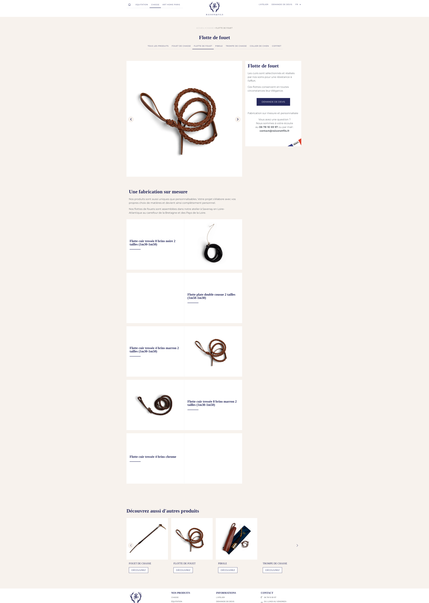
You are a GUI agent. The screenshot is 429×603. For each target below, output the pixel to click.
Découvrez (138, 570)
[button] (131, 119)
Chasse (210, 28)
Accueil (200, 28)
